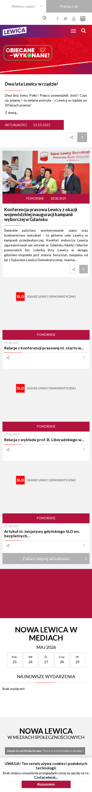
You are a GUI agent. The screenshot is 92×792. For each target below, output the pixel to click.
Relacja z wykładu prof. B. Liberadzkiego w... (44, 439)
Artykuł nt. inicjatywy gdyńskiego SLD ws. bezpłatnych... (42, 533)
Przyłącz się (69, 6)
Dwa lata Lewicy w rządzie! (31, 84)
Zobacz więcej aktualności (46, 558)
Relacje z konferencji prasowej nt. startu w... (44, 347)
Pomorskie (35, 198)
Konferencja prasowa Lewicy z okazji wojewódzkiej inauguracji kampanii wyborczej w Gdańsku (40, 214)
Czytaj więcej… (46, 779)
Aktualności (16, 125)
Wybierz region (23, 6)
